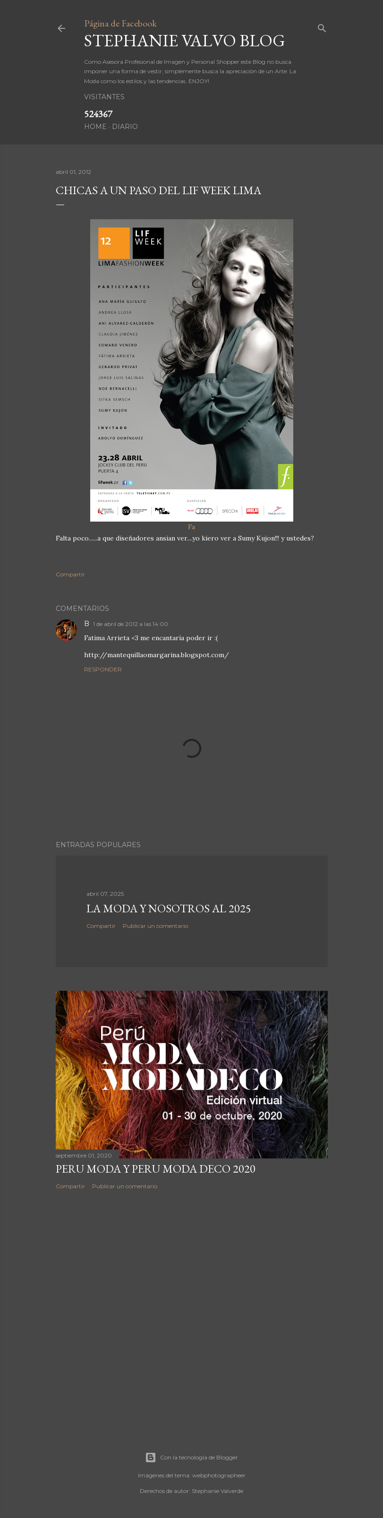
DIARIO (125, 126)
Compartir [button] (70, 574)
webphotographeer (219, 1475)
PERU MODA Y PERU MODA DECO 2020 (155, 1168)
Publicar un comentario (155, 925)
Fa (191, 375)
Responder (103, 669)
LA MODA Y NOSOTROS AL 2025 (168, 908)
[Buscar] (322, 26)
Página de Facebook (120, 23)
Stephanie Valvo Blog (184, 40)
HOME (95, 126)
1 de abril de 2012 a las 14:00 (130, 623)
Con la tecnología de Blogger (191, 1457)
